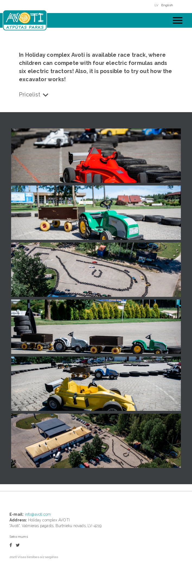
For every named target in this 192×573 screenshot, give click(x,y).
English (167, 5)
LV (156, 5)
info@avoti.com (38, 514)
